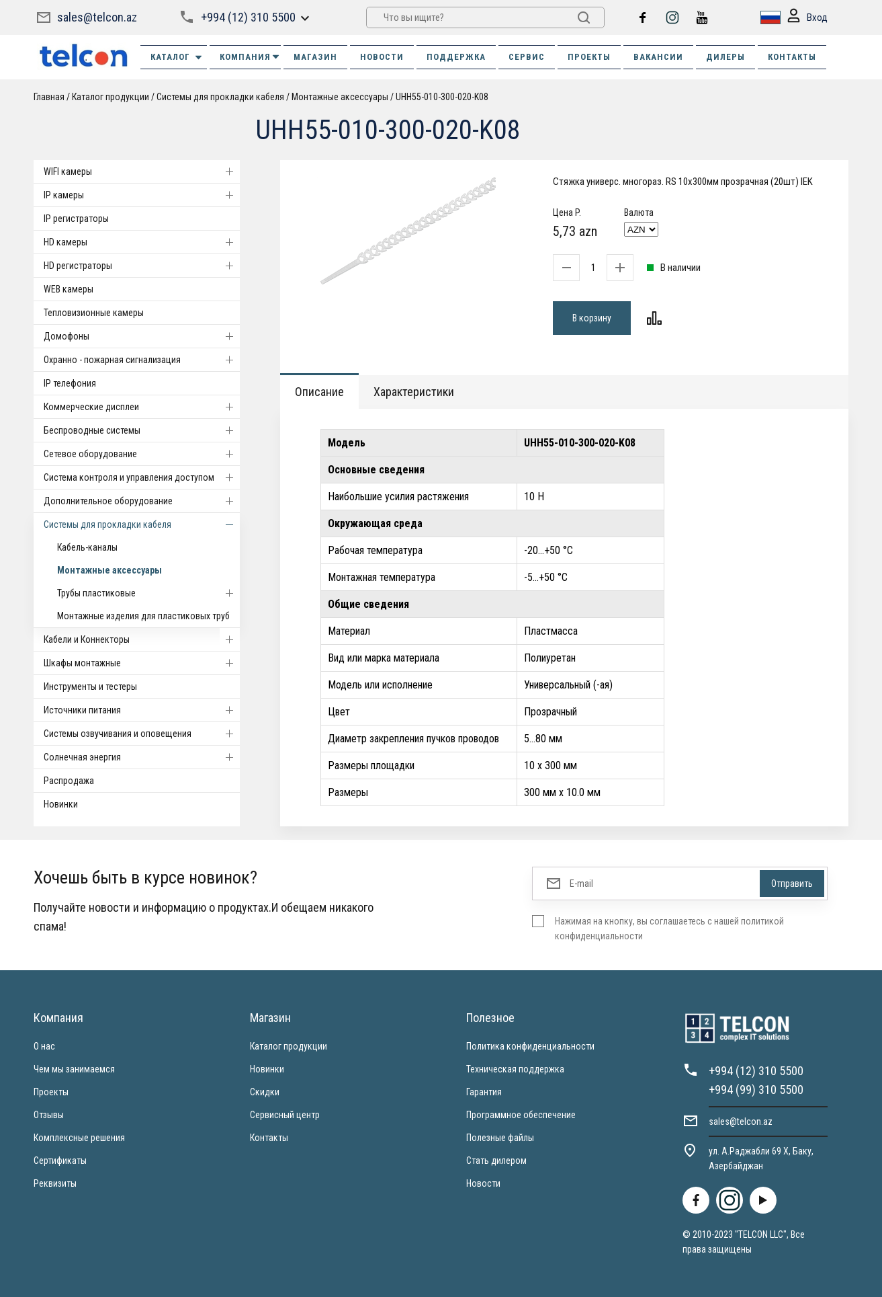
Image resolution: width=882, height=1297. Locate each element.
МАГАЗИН (315, 57)
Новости (483, 1183)
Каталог (177, 57)
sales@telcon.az (97, 17)
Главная (49, 96)
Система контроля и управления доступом (142, 477)
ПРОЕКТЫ (589, 57)
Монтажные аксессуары (340, 96)
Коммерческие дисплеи (142, 406)
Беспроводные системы (142, 430)
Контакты (269, 1137)
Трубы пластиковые (148, 593)
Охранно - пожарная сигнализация (142, 359)
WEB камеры (68, 289)
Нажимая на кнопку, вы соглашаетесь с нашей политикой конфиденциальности (669, 928)
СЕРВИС (527, 57)
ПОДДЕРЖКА (456, 57)
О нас (44, 1046)
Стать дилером (496, 1160)
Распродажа (69, 780)
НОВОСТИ (382, 57)
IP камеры (142, 195)
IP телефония (70, 383)
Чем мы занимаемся (74, 1069)
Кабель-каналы (87, 547)
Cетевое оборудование (142, 453)
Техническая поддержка (515, 1069)
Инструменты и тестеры (90, 686)
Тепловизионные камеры (94, 312)
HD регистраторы (142, 265)
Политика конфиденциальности (530, 1046)
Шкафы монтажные (142, 663)
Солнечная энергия (142, 757)
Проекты (51, 1092)
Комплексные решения (79, 1137)
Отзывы (49, 1114)
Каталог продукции (110, 96)
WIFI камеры (142, 171)
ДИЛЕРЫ (725, 57)
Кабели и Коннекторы (142, 639)
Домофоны (142, 336)
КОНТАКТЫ (792, 57)
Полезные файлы (500, 1137)
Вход (807, 18)
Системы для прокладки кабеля (220, 96)
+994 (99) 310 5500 (756, 1090)
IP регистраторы (76, 218)
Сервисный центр (285, 1114)
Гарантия (484, 1092)
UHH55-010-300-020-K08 (442, 96)
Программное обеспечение (521, 1114)
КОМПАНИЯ (250, 57)
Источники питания (142, 710)
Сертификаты (60, 1160)
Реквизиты (55, 1183)
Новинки (61, 804)
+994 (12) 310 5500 (248, 17)
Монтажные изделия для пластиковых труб (143, 616)
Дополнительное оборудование (142, 500)
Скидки (264, 1092)
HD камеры (142, 242)
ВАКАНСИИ (658, 57)
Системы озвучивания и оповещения (142, 733)
